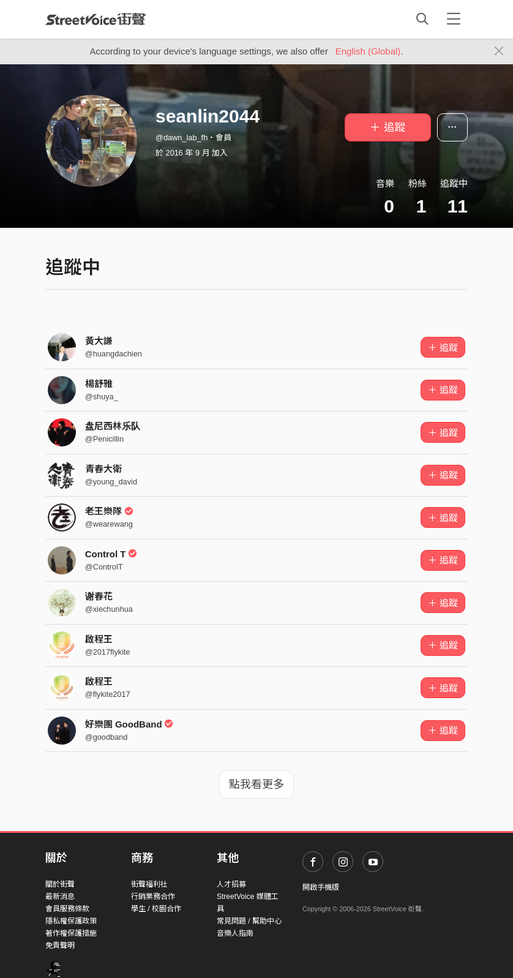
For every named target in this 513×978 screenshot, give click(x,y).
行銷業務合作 (153, 896)
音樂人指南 (235, 933)
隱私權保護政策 (71, 921)
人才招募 (231, 884)
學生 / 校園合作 (156, 909)
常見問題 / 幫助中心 (249, 921)
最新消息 (60, 896)
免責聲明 (60, 945)
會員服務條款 (67, 909)
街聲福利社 (149, 884)
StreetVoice (95, 19)
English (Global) (368, 51)
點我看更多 (256, 784)
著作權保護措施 (71, 933)
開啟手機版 (320, 887)
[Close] (499, 51)
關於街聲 (60, 884)
